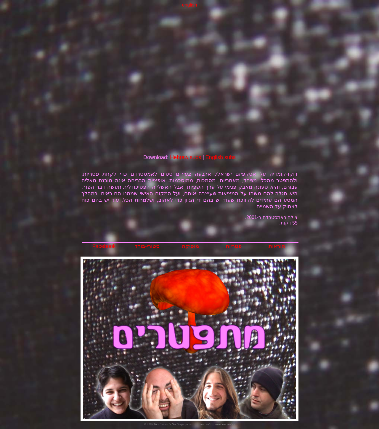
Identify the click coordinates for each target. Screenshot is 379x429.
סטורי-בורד (147, 246)
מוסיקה (190, 246)
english (189, 4)
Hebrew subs (185, 157)
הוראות (277, 246)
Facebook (103, 246)
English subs (220, 157)
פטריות (234, 246)
